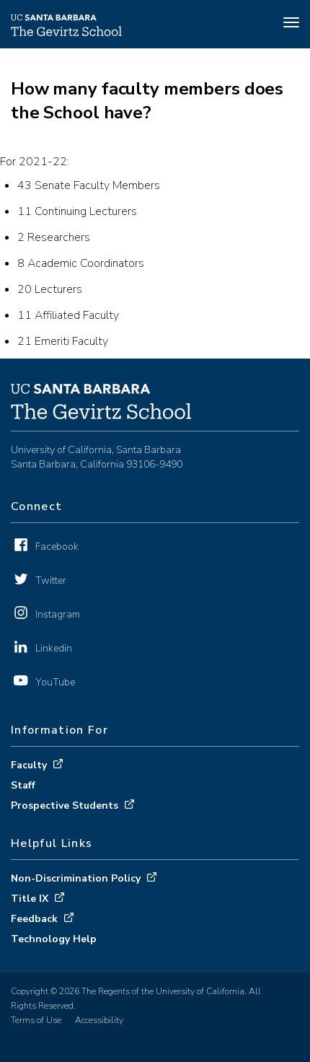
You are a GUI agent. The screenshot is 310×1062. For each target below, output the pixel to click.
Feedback (34, 919)
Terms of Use (36, 1020)
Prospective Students (64, 805)
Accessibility (99, 1020)
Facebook (57, 546)
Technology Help (54, 939)
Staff (23, 785)
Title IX (29, 898)
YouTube (55, 682)
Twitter (50, 580)
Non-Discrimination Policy (76, 878)
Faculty (29, 765)
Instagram (57, 614)
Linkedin (53, 648)
